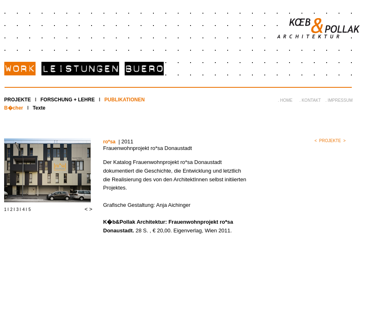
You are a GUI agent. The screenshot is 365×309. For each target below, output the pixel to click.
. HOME (285, 100)
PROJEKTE (17, 100)
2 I (12, 209)
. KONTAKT (310, 100)
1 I (6, 209)
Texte (39, 108)
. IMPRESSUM (339, 100)
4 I (24, 209)
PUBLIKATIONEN (124, 100)
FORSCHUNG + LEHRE (67, 100)
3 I (18, 209)
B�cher (13, 108)
